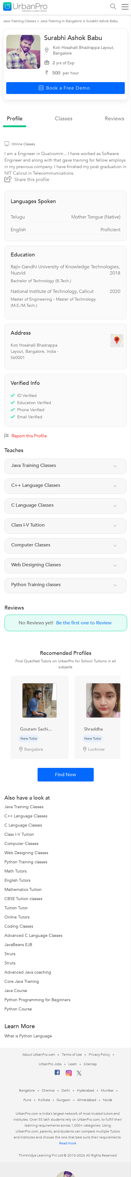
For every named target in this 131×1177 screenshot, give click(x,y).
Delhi (66, 1090)
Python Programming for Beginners (37, 1000)
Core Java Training (21, 981)
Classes (63, 118)
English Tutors (17, 880)
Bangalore (27, 1090)
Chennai (48, 1090)
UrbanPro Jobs (50, 1064)
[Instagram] (69, 1075)
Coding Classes (18, 926)
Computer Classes (21, 843)
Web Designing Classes (26, 853)
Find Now (65, 774)
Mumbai (107, 1090)
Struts (9, 954)
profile (14, 118)
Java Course (15, 990)
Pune (27, 1100)
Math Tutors (15, 871)
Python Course (18, 1009)
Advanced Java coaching (27, 972)
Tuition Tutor (16, 908)
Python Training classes (25, 862)
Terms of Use (72, 1054)
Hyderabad (85, 1090)
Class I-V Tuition (19, 834)
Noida (107, 1100)
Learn (72, 1064)
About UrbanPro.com (38, 1054)
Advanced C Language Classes (33, 935)
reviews (114, 118)
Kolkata (44, 1100)
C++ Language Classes (25, 816)
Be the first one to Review (83, 623)
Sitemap (90, 1064)
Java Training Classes (23, 807)
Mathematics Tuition (23, 889)
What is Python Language (28, 1036)
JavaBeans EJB (18, 945)
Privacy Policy (99, 1054)
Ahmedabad (86, 1100)
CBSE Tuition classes (23, 899)
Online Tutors (17, 917)
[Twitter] (79, 1074)
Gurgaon (63, 1100)
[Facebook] (57, 1074)
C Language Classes (23, 825)
